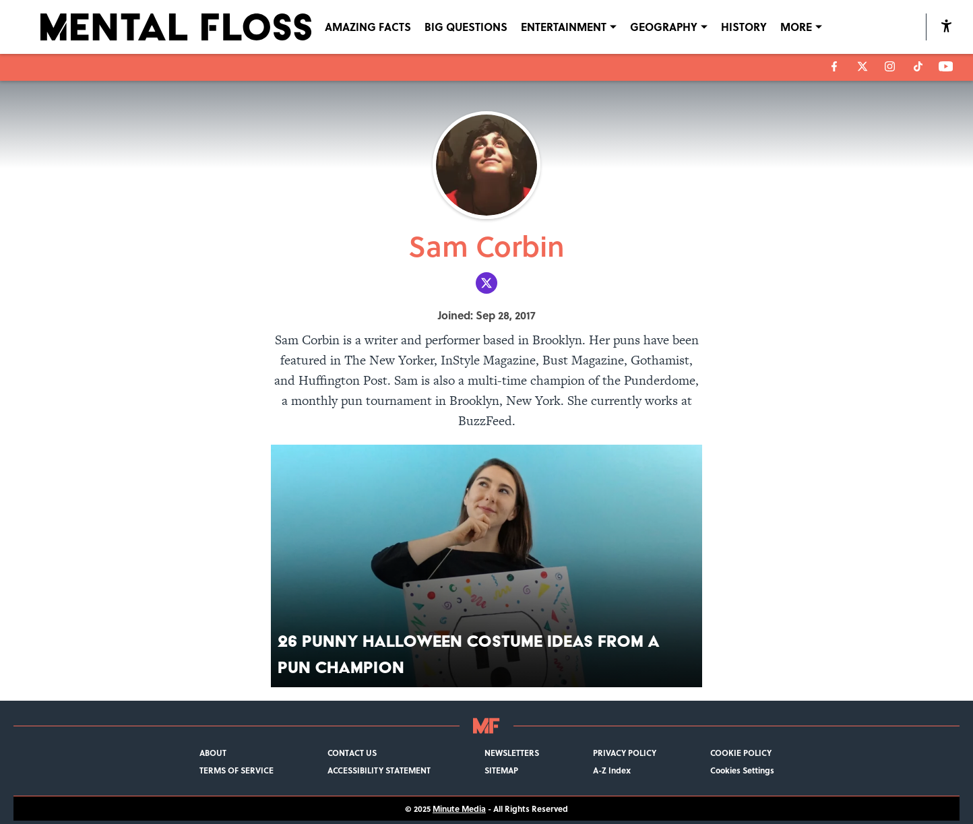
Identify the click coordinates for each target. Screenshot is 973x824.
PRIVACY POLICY (624, 752)
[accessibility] (946, 27)
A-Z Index (612, 770)
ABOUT (212, 752)
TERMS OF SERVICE (236, 770)
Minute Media (459, 808)
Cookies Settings (742, 770)
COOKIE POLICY (741, 752)
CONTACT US (352, 752)
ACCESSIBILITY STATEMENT (379, 770)
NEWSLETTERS (511, 752)
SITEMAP (501, 770)
